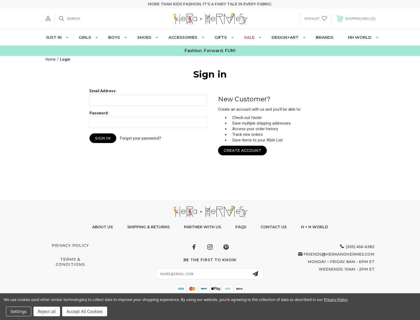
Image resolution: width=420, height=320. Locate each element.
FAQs (240, 227)
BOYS (117, 37)
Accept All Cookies (84, 311)
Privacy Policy (70, 245)
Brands (324, 37)
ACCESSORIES (186, 37)
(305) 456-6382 (360, 246)
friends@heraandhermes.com (338, 254)
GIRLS (88, 37)
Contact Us (274, 227)
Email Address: (103, 91)
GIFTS (224, 37)
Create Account (242, 150)
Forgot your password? (140, 138)
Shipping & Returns (148, 227)
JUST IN (57, 37)
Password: (99, 113)
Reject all (47, 311)
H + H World (314, 227)
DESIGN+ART (289, 37)
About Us (102, 227)
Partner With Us (202, 227)
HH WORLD (363, 37)
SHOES (147, 37)
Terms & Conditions (70, 262)
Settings (18, 311)
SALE (252, 37)
